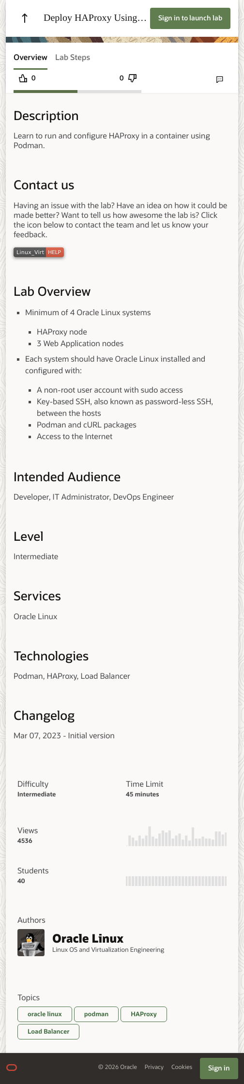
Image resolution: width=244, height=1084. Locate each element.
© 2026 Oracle (117, 1067)
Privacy (154, 1067)
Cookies (181, 1067)
